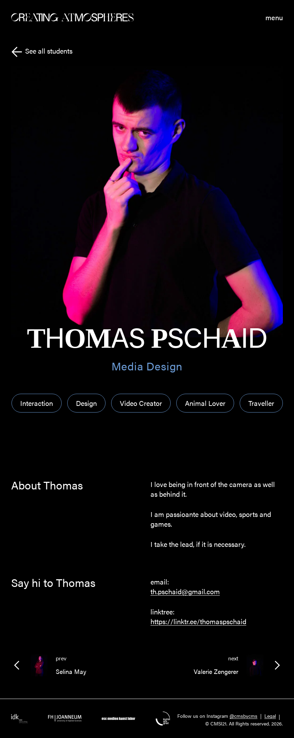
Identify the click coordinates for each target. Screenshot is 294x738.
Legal (270, 715)
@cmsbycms (243, 715)
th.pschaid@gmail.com (185, 591)
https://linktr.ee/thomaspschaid (198, 621)
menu (274, 17)
